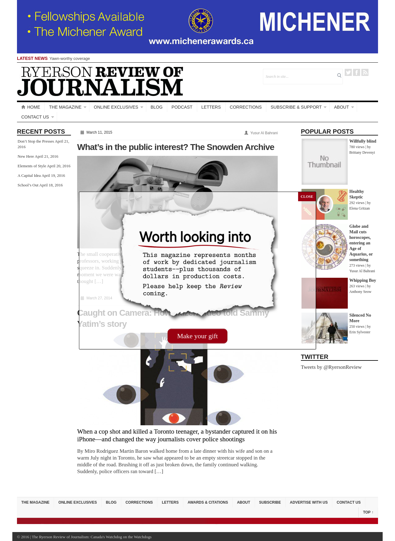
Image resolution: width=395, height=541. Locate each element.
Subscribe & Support (296, 107)
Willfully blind (362, 141)
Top (368, 512)
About (341, 107)
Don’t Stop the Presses (36, 141)
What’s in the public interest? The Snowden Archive (175, 147)
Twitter (348, 72)
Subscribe (270, 502)
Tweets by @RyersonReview (331, 367)
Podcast (182, 107)
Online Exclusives (116, 107)
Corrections (246, 107)
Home (30, 107)
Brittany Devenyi (362, 152)
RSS (364, 72)
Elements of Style (32, 166)
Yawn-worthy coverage (69, 58)
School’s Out (28, 185)
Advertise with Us (309, 502)
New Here (26, 156)
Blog (157, 107)
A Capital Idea (29, 175)
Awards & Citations (208, 502)
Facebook (356, 72)
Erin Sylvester (359, 332)
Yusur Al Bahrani (264, 133)
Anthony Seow (360, 291)
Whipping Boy (362, 280)
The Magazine (65, 107)
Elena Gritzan (359, 208)
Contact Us (35, 116)
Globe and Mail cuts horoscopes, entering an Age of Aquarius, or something (361, 243)
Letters (211, 107)
